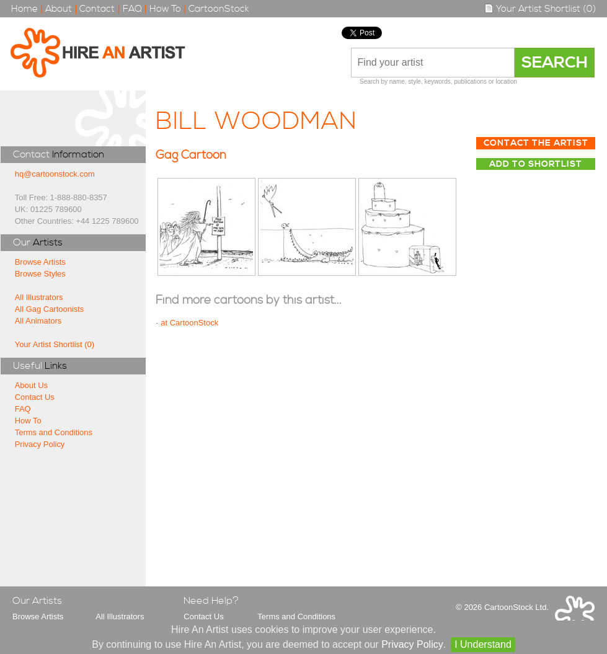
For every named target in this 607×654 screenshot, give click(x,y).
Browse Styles (40, 273)
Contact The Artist (536, 143)
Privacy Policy (40, 444)
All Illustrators (39, 297)
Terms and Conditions (53, 432)
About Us (31, 385)
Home (24, 9)
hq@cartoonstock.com (55, 174)
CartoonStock (218, 9)
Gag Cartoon (191, 155)
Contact (97, 9)
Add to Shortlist (535, 164)
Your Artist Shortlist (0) (540, 9)
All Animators (38, 320)
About (58, 9)
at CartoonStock (189, 322)
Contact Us (35, 397)
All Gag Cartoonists (49, 309)
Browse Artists (40, 262)
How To (165, 9)
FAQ (132, 9)
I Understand (483, 644)
